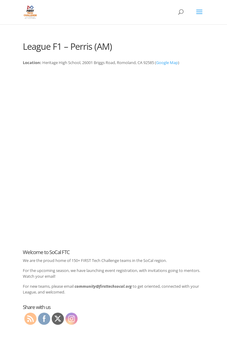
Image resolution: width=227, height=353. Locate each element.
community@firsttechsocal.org (103, 286)
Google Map (167, 62)
